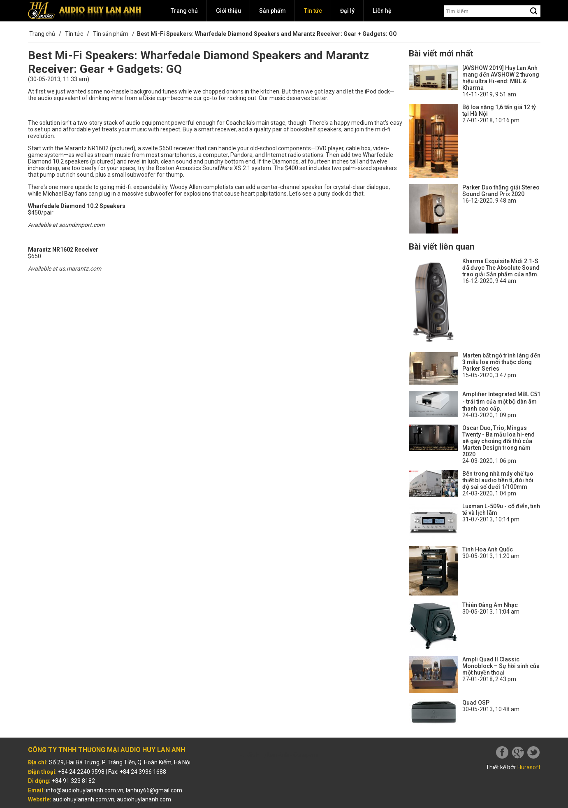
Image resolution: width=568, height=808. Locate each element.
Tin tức (313, 10)
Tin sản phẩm (110, 33)
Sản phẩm (272, 10)
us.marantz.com (80, 268)
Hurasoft (528, 767)
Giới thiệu (228, 10)
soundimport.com (81, 225)
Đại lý (347, 10)
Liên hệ (382, 10)
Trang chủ (184, 10)
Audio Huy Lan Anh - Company (279, 755)
